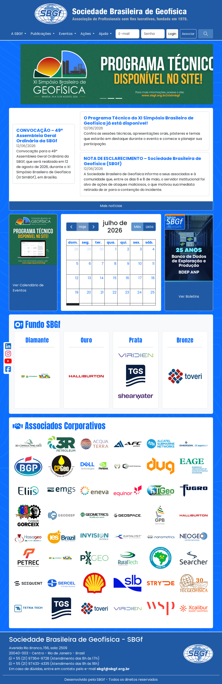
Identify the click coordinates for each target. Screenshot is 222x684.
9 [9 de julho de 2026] (128, 263)
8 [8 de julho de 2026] (115, 263)
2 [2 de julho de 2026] (128, 249)
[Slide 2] (111, 98)
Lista (149, 226)
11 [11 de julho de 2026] (153, 263)
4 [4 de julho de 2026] (153, 249)
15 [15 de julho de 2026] (114, 277)
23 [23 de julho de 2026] (127, 292)
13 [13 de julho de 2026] (89, 277)
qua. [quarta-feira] (111, 242)
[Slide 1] (103, 98)
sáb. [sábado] (149, 242)
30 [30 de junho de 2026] (101, 249)
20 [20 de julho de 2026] (89, 292)
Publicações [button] (41, 33)
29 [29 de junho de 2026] (89, 249)
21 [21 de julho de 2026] (102, 292)
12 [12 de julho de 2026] (76, 277)
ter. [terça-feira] (98, 242)
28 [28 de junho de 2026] (76, 249)
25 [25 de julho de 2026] (152, 292)
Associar (188, 34)
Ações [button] (86, 33)
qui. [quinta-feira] (123, 242)
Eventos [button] (66, 33)
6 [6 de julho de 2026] (90, 263)
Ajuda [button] (104, 33)
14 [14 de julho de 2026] (102, 277)
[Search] (127, 33)
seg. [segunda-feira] (85, 242)
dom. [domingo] (73, 242)
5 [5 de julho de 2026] (77, 263)
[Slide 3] (119, 98)
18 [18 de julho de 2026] (153, 277)
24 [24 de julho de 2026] (139, 292)
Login (172, 34)
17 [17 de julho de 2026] (140, 277)
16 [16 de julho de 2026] (127, 277)
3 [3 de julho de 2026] (141, 249)
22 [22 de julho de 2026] (114, 292)
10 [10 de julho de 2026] (140, 263)
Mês (137, 226)
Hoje (82, 226)
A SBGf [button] (17, 33)
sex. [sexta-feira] (136, 242)
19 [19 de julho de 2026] (76, 292)
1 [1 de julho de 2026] (115, 249)
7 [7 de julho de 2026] (102, 263)
